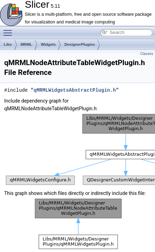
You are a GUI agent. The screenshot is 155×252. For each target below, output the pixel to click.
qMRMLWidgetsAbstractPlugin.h (75, 90)
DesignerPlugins (79, 44)
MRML (26, 44)
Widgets (48, 44)
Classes (146, 53)
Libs (8, 44)
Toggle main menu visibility (9, 29)
